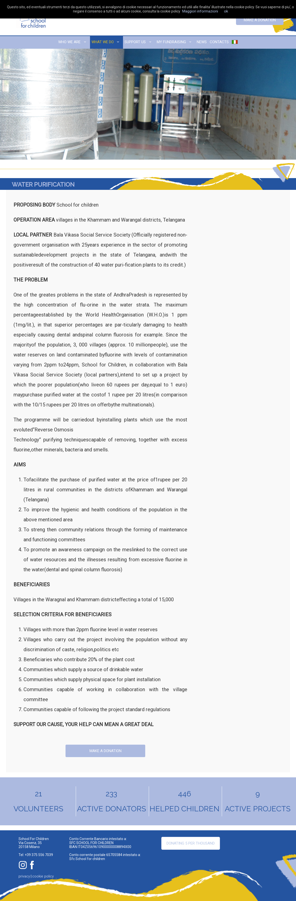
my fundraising (171, 42)
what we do (103, 42)
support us (135, 42)
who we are (69, 42)
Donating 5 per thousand (190, 843)
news (202, 42)
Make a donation (260, 20)
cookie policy (43, 876)
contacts (219, 42)
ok (226, 11)
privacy (24, 876)
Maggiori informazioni (200, 11)
